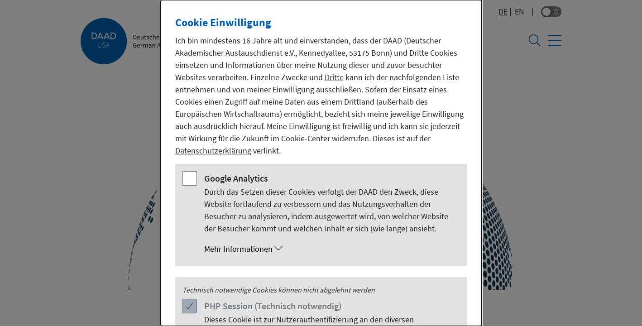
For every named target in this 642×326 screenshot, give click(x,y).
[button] (330, 249)
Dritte (334, 77)
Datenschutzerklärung (213, 150)
